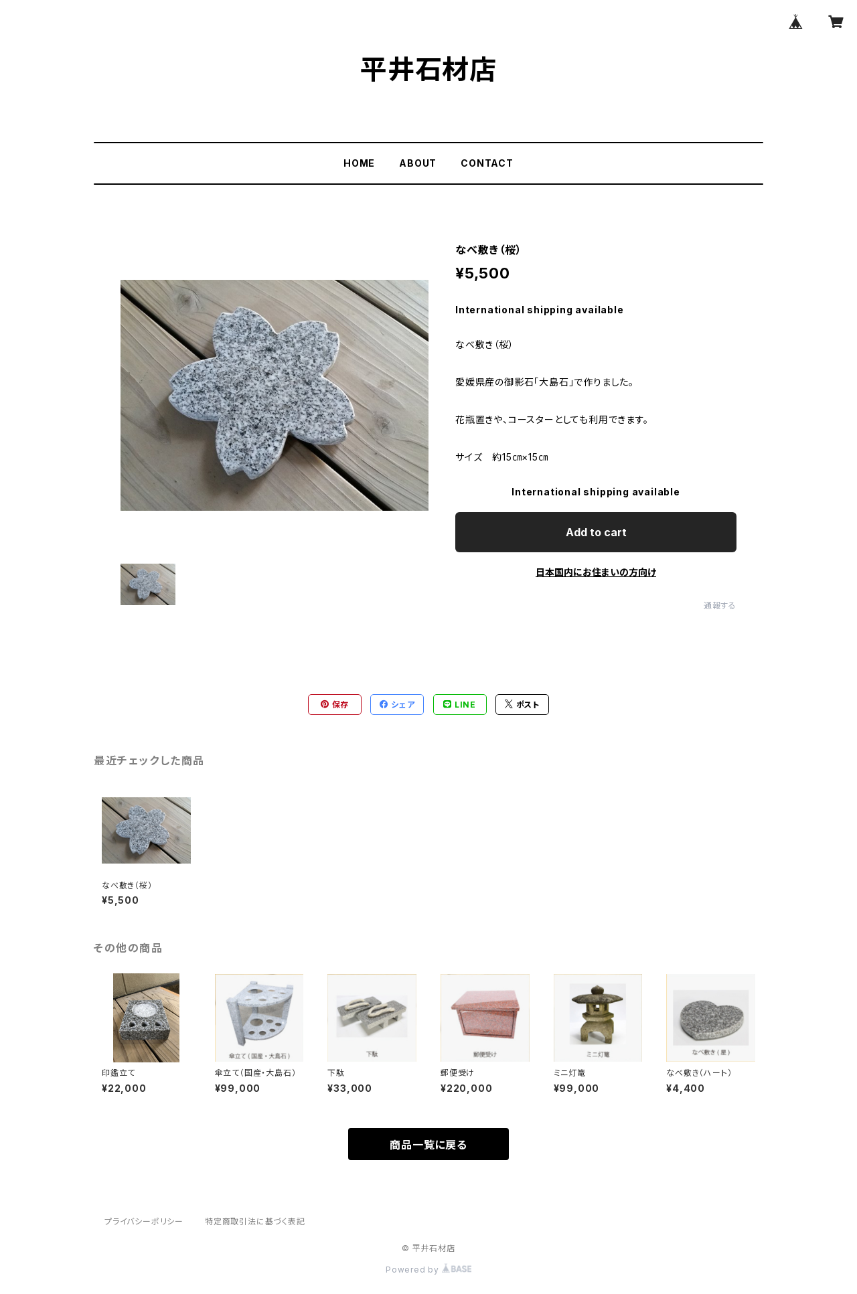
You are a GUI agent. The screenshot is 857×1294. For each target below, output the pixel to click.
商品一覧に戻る (428, 1144)
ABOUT (418, 163)
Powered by (428, 1270)
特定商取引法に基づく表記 (255, 1221)
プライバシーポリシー (143, 1221)
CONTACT (487, 163)
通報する (720, 605)
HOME (359, 163)
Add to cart (596, 532)
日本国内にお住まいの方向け (596, 572)
